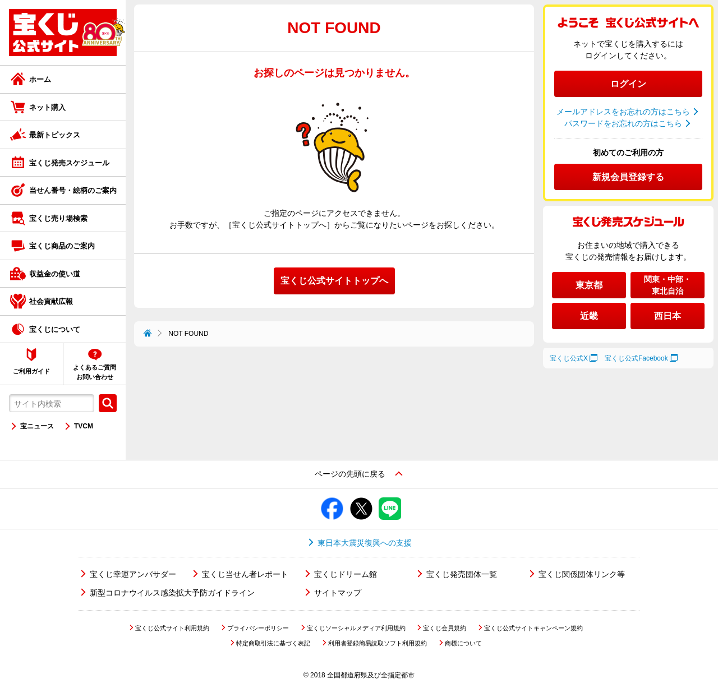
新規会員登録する (628, 177)
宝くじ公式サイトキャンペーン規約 (533, 628)
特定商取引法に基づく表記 (273, 643)
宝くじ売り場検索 (58, 218)
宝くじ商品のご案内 (62, 246)
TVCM (83, 426)
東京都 (589, 285)
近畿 (589, 316)
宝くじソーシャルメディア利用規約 (356, 628)
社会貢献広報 (51, 301)
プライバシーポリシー (258, 628)
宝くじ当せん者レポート (245, 574)
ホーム (40, 79)
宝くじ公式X (569, 358)
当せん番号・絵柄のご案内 (73, 190)
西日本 (667, 316)
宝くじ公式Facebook (636, 358)
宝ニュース (37, 426)
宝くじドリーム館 (345, 574)
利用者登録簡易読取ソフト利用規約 (377, 643)
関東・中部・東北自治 (667, 285)
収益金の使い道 (54, 274)
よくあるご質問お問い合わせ (94, 372)
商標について (463, 643)
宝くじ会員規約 (444, 628)
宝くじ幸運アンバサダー (133, 574)
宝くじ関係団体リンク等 (581, 574)
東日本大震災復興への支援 (364, 542)
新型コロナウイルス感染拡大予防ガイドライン (172, 592)
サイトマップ (337, 592)
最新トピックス (54, 135)
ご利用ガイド (31, 371)
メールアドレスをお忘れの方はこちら (623, 111)
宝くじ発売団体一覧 (461, 574)
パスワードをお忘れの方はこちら (623, 123)
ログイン (628, 84)
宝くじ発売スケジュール (69, 163)
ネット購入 (47, 107)
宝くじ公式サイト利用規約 (172, 628)
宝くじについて (54, 329)
